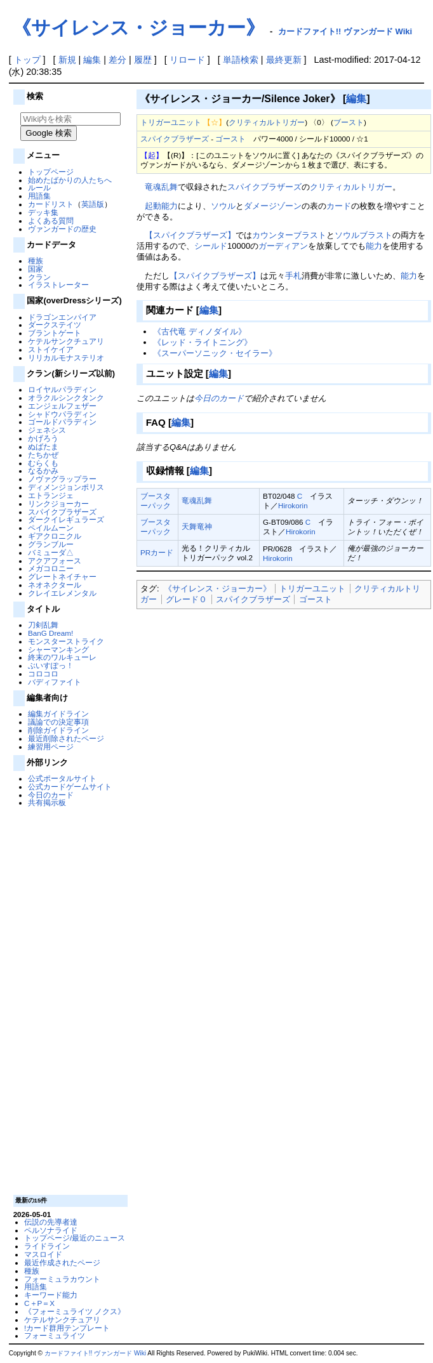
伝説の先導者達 (50, 1222)
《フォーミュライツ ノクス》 (74, 1311)
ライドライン (47, 1246)
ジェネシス (47, 430)
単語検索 (240, 60)
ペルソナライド (50, 1230)
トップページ (51, 172)
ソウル (223, 206)
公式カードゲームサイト (70, 786)
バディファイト (54, 682)
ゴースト (230, 139)
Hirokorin (293, 505)
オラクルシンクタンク (66, 397)
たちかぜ (43, 455)
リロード (187, 60)
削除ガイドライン (58, 730)
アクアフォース (54, 560)
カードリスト (51, 204)
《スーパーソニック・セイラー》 (215, 353)
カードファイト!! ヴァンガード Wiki (345, 31)
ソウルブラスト (363, 235)
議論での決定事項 (58, 722)
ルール (39, 187)
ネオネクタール (54, 585)
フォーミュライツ (54, 1335)
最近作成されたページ (62, 1262)
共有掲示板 (47, 802)
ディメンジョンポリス (66, 487)
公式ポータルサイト (62, 778)
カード (338, 206)
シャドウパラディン (62, 414)
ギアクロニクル (54, 536)
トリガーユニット (170, 122)
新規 (67, 60)
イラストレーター (58, 284)
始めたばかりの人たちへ (70, 180)
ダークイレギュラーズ (66, 519)
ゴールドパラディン (62, 422)
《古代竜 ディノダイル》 (199, 331)
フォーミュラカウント (62, 1279)
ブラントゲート (54, 333)
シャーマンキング (58, 649)
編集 (92, 60)
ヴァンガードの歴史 (62, 229)
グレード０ (186, 599)
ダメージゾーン (273, 206)
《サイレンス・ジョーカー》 (138, 27)
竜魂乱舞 (161, 187)
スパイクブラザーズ (62, 512)
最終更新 (284, 60)
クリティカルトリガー (267, 122)
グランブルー (51, 544)
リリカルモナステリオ (66, 357)
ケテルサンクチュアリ (66, 341)
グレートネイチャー (62, 576)
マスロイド (43, 1254)
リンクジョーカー (58, 503)
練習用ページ (51, 746)
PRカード (156, 552)
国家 (35, 269)
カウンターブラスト (289, 235)
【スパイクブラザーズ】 (190, 235)
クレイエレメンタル (62, 593)
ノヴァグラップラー (62, 479)
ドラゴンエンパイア (62, 317)
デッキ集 (43, 212)
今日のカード (51, 795)
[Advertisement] (68, 1000)
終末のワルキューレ (62, 657)
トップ (27, 60)
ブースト (348, 122)
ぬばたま (43, 446)
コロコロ (43, 673)
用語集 (39, 196)
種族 (35, 260)
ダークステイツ (54, 324)
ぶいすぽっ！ (51, 665)
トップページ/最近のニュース (74, 1238)
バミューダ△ (51, 552)
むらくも (43, 463)
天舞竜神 (197, 526)
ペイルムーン (51, 527)
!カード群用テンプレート (67, 1328)
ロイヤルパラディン (62, 389)
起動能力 (161, 206)
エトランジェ (51, 495)
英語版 (92, 204)
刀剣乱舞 (43, 625)
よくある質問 (51, 220)
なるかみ (43, 470)
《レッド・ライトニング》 (202, 342)
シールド (210, 246)
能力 (374, 246)
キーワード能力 (50, 1295)
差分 (117, 60)
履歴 (143, 60)
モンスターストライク (66, 641)
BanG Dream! (50, 633)
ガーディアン (283, 246)
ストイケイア (51, 349)
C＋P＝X (39, 1303)
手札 (293, 275)
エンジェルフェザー (62, 406)
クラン (39, 277)
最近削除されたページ (66, 738)
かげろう (43, 438)
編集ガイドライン (58, 713)
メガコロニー (51, 568)
